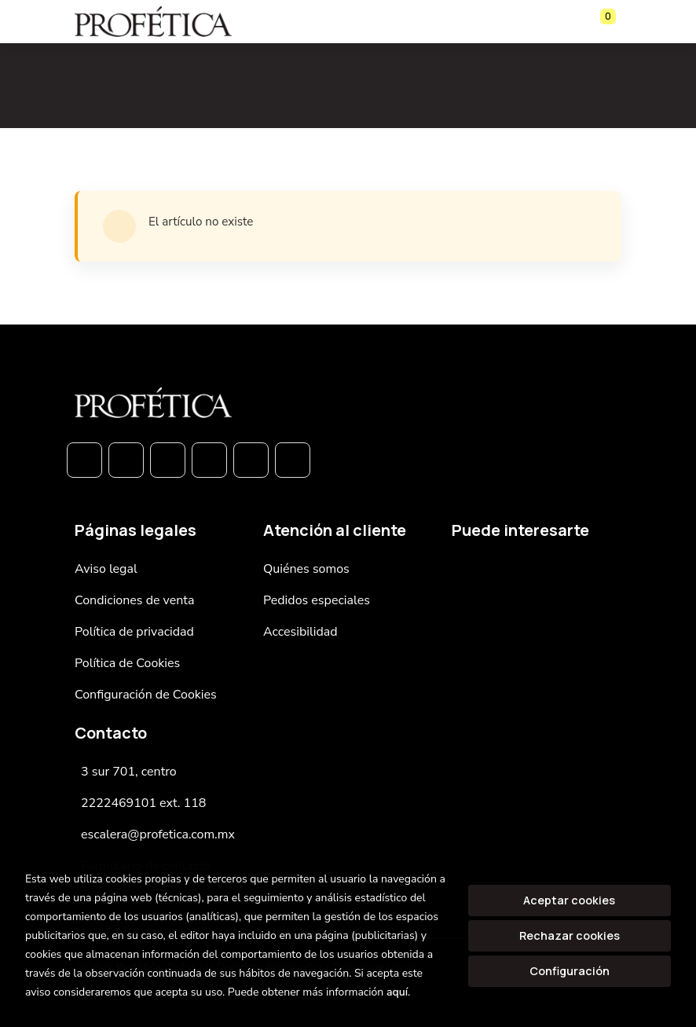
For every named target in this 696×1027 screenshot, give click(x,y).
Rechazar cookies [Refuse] (569, 935)
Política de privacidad (134, 631)
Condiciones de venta (134, 600)
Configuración (569, 970)
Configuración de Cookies (146, 694)
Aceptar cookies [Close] (569, 900)
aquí (397, 992)
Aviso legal (106, 569)
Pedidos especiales (316, 600)
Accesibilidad (300, 631)
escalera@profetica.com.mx (158, 834)
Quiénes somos (306, 569)
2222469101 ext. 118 (143, 803)
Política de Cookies (127, 663)
